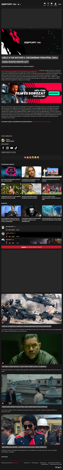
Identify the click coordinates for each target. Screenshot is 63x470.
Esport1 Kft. (15, 462)
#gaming (8, 152)
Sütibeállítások (44, 464)
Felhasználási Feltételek (56, 464)
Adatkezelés (43, 462)
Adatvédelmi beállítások (54, 462)
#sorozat (14, 152)
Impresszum (27, 462)
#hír (11, 152)
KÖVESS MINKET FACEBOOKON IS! (41, 121)
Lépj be (23, 247)
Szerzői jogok (35, 462)
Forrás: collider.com (6, 136)
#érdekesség (4, 152)
